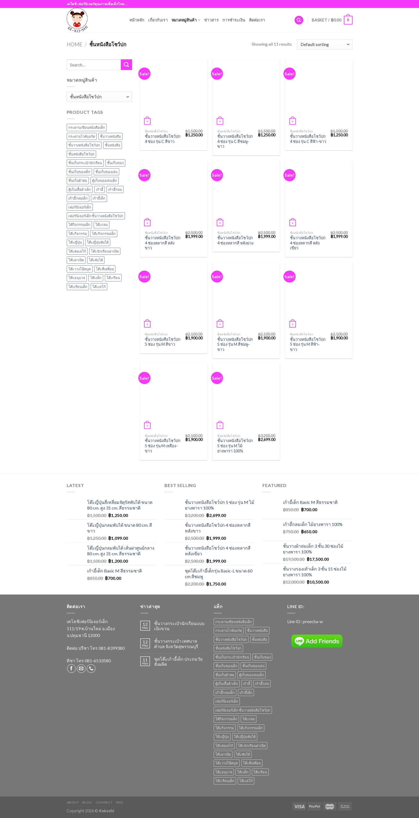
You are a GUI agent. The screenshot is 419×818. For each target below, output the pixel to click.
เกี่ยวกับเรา (158, 20)
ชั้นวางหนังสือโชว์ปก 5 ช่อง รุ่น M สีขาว (163, 342)
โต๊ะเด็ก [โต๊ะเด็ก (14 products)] (243, 772)
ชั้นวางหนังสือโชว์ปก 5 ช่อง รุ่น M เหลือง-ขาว (163, 445)
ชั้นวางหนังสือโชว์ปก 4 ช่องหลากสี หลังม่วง (235, 240)
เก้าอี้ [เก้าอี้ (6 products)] (246, 683)
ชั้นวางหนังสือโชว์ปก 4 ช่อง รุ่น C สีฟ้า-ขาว (308, 139)
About (73, 802)
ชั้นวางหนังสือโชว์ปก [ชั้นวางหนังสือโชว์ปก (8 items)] (84, 145)
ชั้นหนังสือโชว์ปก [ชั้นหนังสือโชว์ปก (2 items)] (81, 154)
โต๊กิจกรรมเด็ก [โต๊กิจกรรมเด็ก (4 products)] (226, 719)
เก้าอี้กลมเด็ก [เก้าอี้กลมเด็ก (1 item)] (78, 198)
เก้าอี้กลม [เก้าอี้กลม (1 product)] (262, 683)
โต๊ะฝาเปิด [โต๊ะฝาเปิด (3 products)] (223, 754)
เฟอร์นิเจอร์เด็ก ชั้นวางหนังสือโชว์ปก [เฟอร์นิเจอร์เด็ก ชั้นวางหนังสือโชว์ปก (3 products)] (242, 710)
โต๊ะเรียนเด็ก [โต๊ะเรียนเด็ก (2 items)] (77, 286)
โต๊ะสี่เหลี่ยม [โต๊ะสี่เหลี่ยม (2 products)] (252, 763)
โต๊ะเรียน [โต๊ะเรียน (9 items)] (113, 277)
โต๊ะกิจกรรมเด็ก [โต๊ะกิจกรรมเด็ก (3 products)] (251, 728)
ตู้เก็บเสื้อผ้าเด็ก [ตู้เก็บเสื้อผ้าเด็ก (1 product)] (226, 683)
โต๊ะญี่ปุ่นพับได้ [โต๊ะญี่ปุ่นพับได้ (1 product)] (245, 736)
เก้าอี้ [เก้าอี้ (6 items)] (99, 189)
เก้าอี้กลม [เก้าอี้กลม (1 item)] (115, 189)
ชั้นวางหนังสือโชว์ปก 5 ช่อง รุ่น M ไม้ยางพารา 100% (235, 445)
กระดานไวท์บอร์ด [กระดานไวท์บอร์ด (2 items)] (81, 136)
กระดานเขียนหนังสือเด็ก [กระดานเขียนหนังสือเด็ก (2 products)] (233, 622)
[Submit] (126, 64)
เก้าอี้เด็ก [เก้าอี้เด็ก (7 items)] (99, 198)
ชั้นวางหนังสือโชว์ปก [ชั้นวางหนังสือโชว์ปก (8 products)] (231, 639)
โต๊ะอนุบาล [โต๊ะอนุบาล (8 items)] (76, 277)
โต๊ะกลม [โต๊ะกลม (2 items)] (101, 224)
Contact (104, 802)
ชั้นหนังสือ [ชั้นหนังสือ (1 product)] (259, 639)
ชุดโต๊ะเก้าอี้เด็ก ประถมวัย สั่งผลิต (178, 661)
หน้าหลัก (137, 20)
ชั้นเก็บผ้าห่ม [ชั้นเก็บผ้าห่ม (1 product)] (224, 675)
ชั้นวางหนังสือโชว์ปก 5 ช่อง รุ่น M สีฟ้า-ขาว (308, 344)
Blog (87, 802)
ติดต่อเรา (257, 20)
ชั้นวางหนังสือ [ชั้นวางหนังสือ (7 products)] (257, 630)
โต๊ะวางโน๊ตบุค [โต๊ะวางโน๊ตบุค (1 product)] (226, 763)
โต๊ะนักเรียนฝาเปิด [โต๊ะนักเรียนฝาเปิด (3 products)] (252, 745)
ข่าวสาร (211, 20)
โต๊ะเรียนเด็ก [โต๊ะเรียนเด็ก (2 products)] (224, 781)
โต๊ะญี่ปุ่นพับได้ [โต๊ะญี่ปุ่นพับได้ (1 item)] (98, 242)
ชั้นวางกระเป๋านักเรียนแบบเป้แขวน (179, 626)
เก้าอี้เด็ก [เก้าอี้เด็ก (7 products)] (246, 692)
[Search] (299, 20)
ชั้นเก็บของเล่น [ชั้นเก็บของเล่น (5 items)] (106, 172)
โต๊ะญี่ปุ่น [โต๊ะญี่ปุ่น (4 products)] (222, 736)
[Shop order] (324, 44)
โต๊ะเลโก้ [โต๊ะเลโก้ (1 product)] (246, 781)
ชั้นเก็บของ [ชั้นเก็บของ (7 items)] (115, 163)
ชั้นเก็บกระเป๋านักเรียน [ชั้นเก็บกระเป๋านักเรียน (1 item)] (85, 163)
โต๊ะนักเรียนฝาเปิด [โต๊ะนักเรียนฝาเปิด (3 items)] (105, 251)
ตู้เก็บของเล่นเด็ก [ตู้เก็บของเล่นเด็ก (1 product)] (251, 675)
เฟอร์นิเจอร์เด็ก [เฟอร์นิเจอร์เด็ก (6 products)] (226, 701)
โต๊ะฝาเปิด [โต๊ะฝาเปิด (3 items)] (76, 260)
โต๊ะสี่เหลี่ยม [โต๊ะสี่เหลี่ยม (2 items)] (105, 269)
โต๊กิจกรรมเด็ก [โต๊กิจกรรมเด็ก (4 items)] (79, 224)
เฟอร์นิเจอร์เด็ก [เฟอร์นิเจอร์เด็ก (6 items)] (79, 207)
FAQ (119, 802)
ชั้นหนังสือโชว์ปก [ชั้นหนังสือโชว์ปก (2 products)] (228, 648)
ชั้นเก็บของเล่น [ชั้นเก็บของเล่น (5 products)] (253, 666)
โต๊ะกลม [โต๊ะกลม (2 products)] (248, 719)
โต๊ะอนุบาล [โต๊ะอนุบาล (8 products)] (223, 772)
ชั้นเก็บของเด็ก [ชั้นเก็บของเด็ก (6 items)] (79, 172)
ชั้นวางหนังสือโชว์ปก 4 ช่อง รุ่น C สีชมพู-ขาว (235, 141)
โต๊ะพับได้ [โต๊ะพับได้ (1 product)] (243, 754)
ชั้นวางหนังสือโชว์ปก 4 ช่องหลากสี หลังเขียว (308, 242)
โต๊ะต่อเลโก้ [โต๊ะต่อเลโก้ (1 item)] (77, 251)
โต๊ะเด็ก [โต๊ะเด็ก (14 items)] (96, 277)
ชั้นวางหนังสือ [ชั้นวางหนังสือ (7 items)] (110, 136)
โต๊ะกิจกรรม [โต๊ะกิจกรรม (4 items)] (77, 233)
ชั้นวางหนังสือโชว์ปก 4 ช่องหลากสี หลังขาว (163, 242)
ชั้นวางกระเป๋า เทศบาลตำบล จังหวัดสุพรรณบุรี (176, 643)
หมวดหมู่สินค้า (186, 20)
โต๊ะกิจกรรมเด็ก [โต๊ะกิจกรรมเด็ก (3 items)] (104, 233)
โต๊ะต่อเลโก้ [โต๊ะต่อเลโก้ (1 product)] (224, 745)
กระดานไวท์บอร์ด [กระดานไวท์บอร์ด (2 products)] (228, 630)
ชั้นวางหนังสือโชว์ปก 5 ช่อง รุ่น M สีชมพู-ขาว (235, 344)
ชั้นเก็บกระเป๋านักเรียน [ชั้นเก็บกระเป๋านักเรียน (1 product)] (232, 657)
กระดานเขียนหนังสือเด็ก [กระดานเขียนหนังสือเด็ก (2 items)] (86, 127)
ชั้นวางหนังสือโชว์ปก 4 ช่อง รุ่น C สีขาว (163, 139)
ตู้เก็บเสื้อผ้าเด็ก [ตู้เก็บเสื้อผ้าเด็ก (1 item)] (79, 189)
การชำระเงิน (233, 20)
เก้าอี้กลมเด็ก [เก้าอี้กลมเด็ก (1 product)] (225, 692)
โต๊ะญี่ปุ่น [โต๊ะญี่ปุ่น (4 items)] (75, 242)
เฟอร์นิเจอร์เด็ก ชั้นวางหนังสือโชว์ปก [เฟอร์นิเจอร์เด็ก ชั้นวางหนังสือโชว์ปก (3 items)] (95, 216)
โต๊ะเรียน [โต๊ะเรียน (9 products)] (260, 772)
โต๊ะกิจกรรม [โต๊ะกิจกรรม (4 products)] (224, 728)
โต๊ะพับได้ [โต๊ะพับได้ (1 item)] (96, 260)
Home (74, 44)
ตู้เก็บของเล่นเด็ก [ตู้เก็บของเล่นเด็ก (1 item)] (104, 180)
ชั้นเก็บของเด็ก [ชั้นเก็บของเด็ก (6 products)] (226, 666)
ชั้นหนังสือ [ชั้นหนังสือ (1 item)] (112, 145)
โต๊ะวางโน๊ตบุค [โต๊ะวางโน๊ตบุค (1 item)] (79, 269)
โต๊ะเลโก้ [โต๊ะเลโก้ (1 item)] (99, 286)
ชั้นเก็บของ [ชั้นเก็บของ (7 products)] (262, 657)
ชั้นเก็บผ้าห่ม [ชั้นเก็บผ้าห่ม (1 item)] (77, 180)
